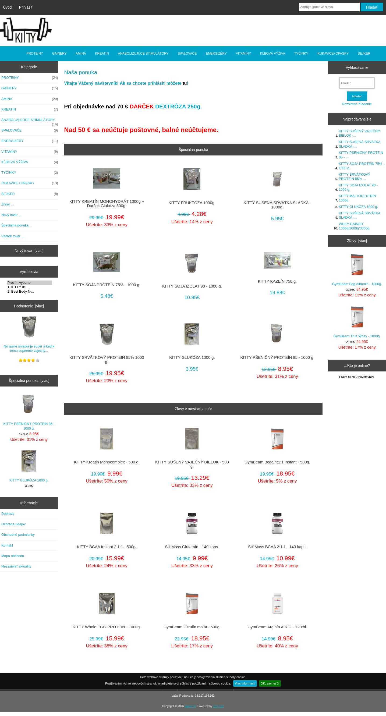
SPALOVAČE (187, 53)
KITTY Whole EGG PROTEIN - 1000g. (107, 627)
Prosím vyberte (29, 283)
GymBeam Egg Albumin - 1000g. (357, 270)
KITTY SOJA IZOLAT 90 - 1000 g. (192, 286)
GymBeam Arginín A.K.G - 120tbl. (277, 627)
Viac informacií (245, 683)
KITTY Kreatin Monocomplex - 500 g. (107, 462)
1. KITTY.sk (29, 287)
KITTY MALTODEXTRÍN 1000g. (357, 198)
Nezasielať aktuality (16, 566)
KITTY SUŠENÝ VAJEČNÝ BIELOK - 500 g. (192, 464)
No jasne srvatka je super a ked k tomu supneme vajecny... (28, 334)
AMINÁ (81, 53)
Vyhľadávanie (357, 67)
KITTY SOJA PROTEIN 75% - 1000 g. (106, 285)
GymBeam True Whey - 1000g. (357, 322)
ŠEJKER (364, 53)
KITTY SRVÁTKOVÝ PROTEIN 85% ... (354, 176)
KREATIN (102, 53)
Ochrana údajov (13, 524)
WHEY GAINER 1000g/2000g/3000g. (354, 226)
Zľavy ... (7, 204)
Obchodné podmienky (18, 535)
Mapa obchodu (12, 556)
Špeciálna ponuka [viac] (29, 380)
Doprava (7, 514)
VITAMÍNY (243, 53)
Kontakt (7, 545)
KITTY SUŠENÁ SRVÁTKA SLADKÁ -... (359, 144)
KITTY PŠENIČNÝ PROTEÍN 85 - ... (361, 155)
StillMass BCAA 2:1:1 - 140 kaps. (277, 547)
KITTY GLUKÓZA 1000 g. (29, 466)
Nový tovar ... (11, 215)
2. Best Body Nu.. (29, 291)
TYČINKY (301, 53)
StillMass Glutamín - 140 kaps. (192, 547)
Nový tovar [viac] (29, 251)
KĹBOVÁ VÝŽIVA (272, 53)
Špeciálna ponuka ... (17, 225)
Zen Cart (218, 706)
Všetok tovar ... (12, 236)
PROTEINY (34, 53)
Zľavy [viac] (357, 241)
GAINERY (59, 53)
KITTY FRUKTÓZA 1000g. (192, 203)
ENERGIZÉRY (216, 53)
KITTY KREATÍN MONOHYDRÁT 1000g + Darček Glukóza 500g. (106, 203)
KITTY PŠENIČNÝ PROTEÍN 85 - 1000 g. (29, 412)
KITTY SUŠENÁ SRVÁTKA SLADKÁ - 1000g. (277, 205)
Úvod (7, 7)
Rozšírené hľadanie (357, 104)
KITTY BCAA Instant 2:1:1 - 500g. (106, 547)
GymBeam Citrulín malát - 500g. (192, 627)
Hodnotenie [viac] (29, 306)
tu (185, 83)
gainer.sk (190, 706)
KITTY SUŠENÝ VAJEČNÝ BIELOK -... (359, 133)
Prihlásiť (26, 7)
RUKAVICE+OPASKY (333, 53)
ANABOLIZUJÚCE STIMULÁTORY (143, 53)
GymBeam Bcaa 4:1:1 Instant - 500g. (277, 462)
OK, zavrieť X (270, 683)
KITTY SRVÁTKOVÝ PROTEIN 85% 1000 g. (106, 359)
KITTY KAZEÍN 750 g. (277, 281)
